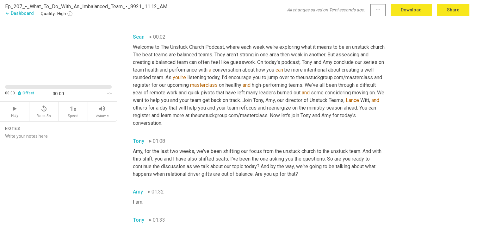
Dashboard (19, 13)
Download (411, 9)
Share (453, 9)
